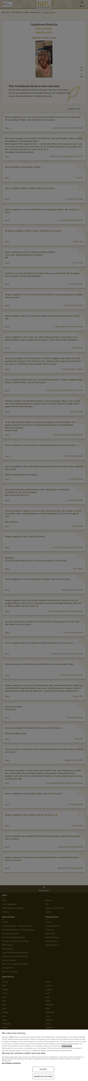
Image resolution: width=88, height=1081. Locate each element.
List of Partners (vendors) (11, 1063)
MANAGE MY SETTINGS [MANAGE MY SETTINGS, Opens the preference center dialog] (43, 1076)
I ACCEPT (43, 1069)
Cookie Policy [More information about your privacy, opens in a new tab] (67, 1046)
